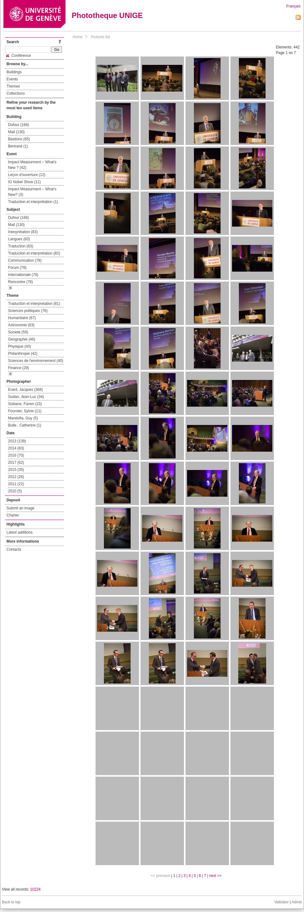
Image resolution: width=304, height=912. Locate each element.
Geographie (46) (21, 339)
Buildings (14, 72)
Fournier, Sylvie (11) (24, 411)
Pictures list (100, 37)
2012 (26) (16, 477)
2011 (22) (16, 484)
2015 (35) (16, 469)
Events (12, 79)
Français (293, 6)
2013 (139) (17, 441)
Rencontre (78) (20, 282)
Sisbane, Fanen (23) (25, 404)
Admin (297, 902)
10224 (35, 889)
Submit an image (20, 508)
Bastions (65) (19, 139)
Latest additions (20, 532)
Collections (16, 93)
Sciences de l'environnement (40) (35, 361)
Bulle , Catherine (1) (24, 425)
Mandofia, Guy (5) (23, 418)
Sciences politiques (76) (27, 311)
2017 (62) (16, 462)
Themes (13, 86)
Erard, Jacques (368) (25, 389)
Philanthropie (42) (23, 353)
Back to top (11, 902)
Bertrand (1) (18, 146)
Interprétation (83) (23, 232)
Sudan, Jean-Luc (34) (26, 397)
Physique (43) (19, 346)
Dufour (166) (18, 125)
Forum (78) (17, 267)
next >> (215, 876)
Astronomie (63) (21, 325)
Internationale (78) (23, 275)
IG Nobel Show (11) (24, 182)
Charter (13, 515)
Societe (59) (18, 332)
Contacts (14, 549)
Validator (281, 902)
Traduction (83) (20, 246)
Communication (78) (25, 260)
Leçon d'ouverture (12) (26, 175)
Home (78, 37)
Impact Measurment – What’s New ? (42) (32, 165)
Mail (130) (16, 132)
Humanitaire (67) (22, 318)
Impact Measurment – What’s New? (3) (32, 192)
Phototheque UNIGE (107, 15)
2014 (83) (16, 448)
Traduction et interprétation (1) (33, 202)
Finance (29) (18, 368)
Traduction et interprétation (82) (34, 253)
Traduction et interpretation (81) (34, 303)
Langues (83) (19, 239)
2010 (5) (15, 491)
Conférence (18, 55)
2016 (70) (16, 455)
